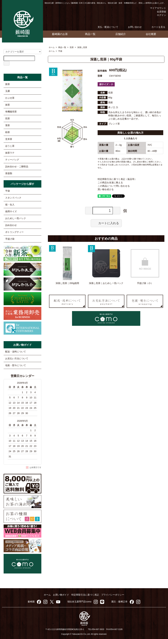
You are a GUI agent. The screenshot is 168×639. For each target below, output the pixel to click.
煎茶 (72, 47)
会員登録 (159, 11)
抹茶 (7, 104)
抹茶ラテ (9, 152)
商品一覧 (90, 34)
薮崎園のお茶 (60, 34)
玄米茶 (8, 139)
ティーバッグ (12, 159)
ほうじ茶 (9, 146)
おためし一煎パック (15, 218)
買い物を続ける (106, 189)
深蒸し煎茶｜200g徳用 (67, 283)
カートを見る (156, 27)
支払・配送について (105, 27)
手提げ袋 (9, 239)
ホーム (52, 47)
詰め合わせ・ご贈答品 (16, 166)
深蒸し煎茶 (82, 47)
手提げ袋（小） (145, 283)
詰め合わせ (11, 225)
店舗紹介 (120, 34)
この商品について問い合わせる (114, 186)
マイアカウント (155, 8)
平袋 (60, 51)
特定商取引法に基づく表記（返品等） (117, 179)
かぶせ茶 (9, 98)
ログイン (159, 15)
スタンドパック (13, 197)
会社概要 (151, 34)
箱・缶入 (9, 204)
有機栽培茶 (11, 111)
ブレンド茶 (114, 123)
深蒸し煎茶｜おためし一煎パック (106, 283)
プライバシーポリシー (112, 594)
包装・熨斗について (15, 365)
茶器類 (8, 173)
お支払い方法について (16, 358)
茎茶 (7, 125)
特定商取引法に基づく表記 (85, 594)
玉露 (7, 91)
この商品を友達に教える (110, 182)
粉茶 (7, 132)
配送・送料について (15, 351)
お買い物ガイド (61, 594)
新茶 (7, 84)
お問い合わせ (132, 27)
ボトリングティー (14, 232)
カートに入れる (106, 223)
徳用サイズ (11, 211)
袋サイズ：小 (106, 84)
